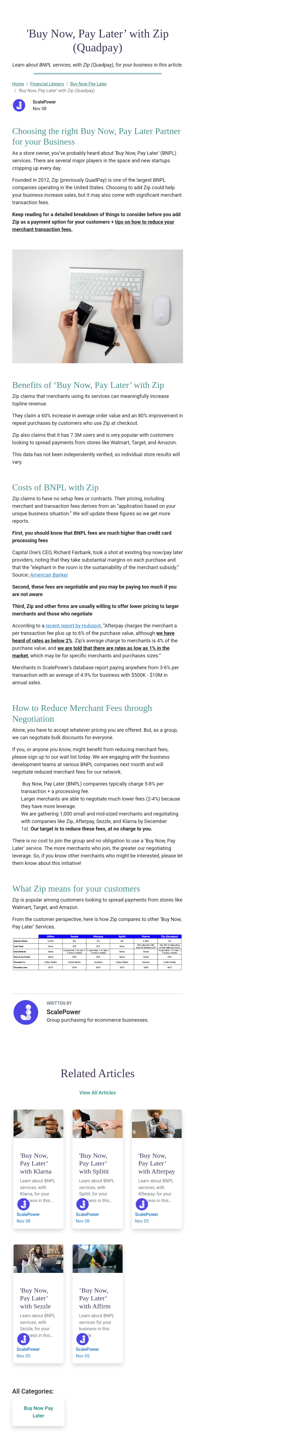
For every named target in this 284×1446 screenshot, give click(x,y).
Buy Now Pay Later (88, 84)
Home (18, 84)
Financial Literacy (47, 84)
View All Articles (97, 1093)
